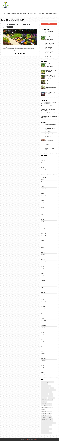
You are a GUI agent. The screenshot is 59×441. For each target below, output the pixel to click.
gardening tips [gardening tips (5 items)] (49, 395)
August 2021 (43, 287)
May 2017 (42, 346)
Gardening (24, 13)
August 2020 (43, 292)
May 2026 (42, 181)
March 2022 (43, 275)
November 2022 (43, 256)
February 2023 (43, 249)
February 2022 (43, 278)
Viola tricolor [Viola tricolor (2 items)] (44, 425)
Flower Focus (19, 13)
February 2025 (43, 209)
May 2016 (42, 370)
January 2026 (43, 191)
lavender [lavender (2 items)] (49, 405)
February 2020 (43, 301)
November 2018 (43, 320)
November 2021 (43, 285)
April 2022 (42, 273)
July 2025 (42, 198)
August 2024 (43, 216)
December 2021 (43, 282)
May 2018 (42, 334)
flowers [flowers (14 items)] (50, 391)
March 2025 (43, 207)
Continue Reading (24, 53)
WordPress (36, 439)
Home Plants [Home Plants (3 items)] (44, 399)
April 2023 (42, 245)
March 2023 (43, 247)
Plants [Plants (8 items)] (48, 421)
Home (4, 13)
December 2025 (43, 193)
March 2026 (43, 186)
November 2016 (43, 355)
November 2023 (43, 233)
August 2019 (43, 308)
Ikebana (35, 13)
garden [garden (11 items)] (50, 393)
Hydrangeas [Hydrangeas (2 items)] (44, 401)
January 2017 (43, 351)
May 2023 (42, 242)
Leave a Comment (10, 32)
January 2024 (43, 228)
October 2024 (43, 214)
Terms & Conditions (49, 13)
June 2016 (42, 367)
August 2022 (43, 264)
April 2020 (42, 297)
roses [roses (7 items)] (43, 423)
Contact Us (55, 13)
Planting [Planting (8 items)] (43, 421)
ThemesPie (26, 439)
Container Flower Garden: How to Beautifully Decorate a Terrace (50, 93)
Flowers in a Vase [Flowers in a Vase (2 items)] (45, 393)
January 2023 (43, 252)
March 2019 (43, 318)
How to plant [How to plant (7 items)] (50, 399)
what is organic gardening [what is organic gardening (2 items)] (46, 432)
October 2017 (43, 339)
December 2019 (43, 304)
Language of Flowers (48, 47)
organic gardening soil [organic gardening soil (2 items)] (46, 415)
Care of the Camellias (49, 51)
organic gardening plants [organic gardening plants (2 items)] (46, 413)
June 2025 (42, 200)
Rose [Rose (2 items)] (51, 421)
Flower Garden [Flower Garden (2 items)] (44, 391)
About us (8, 13)
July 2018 (42, 330)
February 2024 (43, 226)
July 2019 (42, 311)
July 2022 (42, 266)
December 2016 (43, 353)
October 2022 (43, 259)
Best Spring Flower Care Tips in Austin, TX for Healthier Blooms (50, 81)
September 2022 (43, 261)
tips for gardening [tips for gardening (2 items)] (51, 423)
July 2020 (42, 294)
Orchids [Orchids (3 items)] (43, 409)
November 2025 (43, 195)
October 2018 (43, 322)
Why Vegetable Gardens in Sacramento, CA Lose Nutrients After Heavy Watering (50, 38)
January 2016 (43, 374)
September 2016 (43, 360)
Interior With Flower (41, 13)
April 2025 (42, 205)
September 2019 (43, 306)
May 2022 (42, 271)
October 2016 (43, 358)
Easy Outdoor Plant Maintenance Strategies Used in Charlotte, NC (50, 76)
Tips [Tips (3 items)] (46, 423)
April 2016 (42, 372)
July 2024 (42, 219)
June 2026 (42, 179)
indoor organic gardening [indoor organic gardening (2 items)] (46, 403)
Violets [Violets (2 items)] (50, 425)
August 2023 (43, 238)
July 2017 (42, 341)
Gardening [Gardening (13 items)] (43, 395)
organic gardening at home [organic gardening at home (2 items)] (46, 411)
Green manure (47, 55)
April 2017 (42, 348)
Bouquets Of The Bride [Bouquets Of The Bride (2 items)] (50, 382)
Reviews (42, 172)
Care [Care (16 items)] (42, 384)
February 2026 (43, 188)
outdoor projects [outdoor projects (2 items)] (45, 419)
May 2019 (42, 313)
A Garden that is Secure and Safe (51, 139)
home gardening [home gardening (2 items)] (51, 397)
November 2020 (43, 289)
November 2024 (43, 212)
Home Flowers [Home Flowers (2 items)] (44, 397)
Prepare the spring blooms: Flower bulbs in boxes (49, 134)
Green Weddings (30, 13)
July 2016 (42, 365)
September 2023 (43, 235)
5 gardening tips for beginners (50, 124)
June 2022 (42, 268)
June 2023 (42, 240)
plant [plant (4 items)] (51, 419)
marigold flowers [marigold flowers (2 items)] (45, 407)
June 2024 (42, 221)
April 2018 (42, 337)
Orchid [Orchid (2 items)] (51, 407)
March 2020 (43, 299)
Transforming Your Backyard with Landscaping (16, 25)
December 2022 (43, 254)
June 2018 (42, 332)
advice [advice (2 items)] (43, 382)
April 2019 (42, 315)
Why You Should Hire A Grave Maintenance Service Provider (50, 129)
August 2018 (43, 327)
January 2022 (43, 280)
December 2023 (43, 231)
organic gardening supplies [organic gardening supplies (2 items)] (47, 417)
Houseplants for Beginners (49, 43)
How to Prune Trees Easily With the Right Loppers (50, 71)
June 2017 (42, 344)
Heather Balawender (10, 30)
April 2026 (42, 183)
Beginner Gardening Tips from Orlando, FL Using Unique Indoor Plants (50, 87)
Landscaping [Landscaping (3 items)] (44, 405)
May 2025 (42, 202)
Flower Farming (13, 13)
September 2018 (43, 325)
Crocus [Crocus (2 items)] (46, 384)
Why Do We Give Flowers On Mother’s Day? (49, 32)
